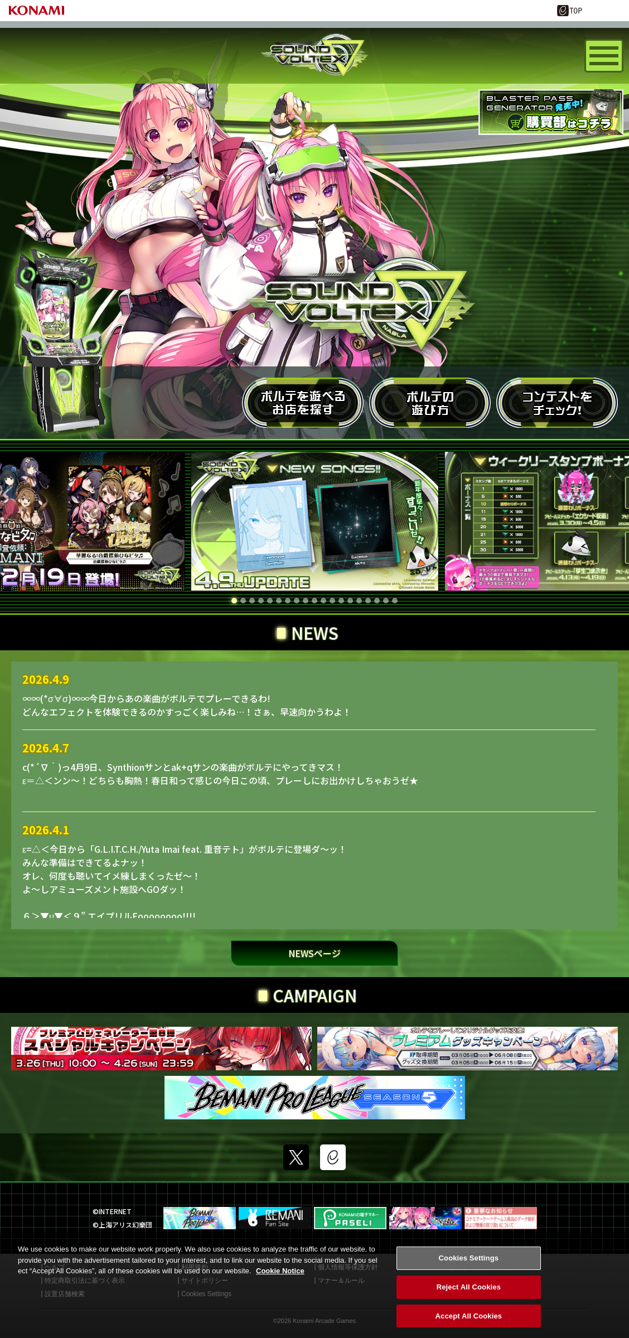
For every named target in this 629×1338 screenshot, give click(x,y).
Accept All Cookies (469, 1326)
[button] (234, 600)
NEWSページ (314, 953)
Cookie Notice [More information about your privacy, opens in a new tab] (280, 1281)
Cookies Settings (469, 1268)
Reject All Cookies (469, 1297)
